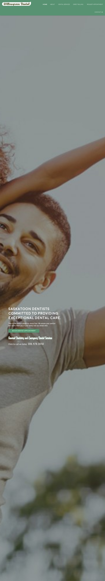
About (52, 4)
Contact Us (99, 12)
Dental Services (64, 4)
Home (16, 4)
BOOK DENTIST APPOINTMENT (24, 331)
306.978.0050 (36, 344)
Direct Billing (78, 4)
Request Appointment (95, 4)
